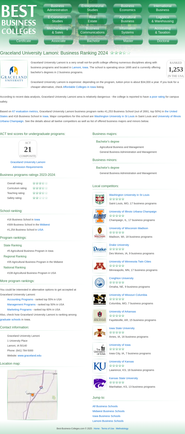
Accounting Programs (20, 299)
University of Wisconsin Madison (128, 228)
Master (128, 41)
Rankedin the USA (176, 69)
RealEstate (92, 19)
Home (97, 428)
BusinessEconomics (127, 8)
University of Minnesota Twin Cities (130, 261)
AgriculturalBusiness (127, 19)
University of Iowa (119, 344)
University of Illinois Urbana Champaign (133, 211)
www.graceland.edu (29, 355)
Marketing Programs (19, 309)
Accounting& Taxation (162, 30)
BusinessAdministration (57, 8)
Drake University (119, 244)
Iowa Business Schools (106, 416)
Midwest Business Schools (108, 411)
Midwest (45, 224)
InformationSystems (127, 30)
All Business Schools (105, 406)
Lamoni (76, 67)
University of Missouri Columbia (128, 294)
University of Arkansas (122, 311)
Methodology (122, 428)
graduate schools (10, 319)
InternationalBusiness (162, 8)
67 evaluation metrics (25, 111)
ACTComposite (28, 149)
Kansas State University (123, 378)
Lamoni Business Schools (108, 420)
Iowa (85, 67)
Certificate (23, 41)
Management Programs (21, 304)
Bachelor (93, 41)
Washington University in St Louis (114, 116)
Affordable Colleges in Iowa (79, 86)
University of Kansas (121, 361)
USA (40, 229)
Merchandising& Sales (57, 30)
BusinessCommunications (92, 30)
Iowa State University (122, 328)
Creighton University (121, 278)
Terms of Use (107, 428)
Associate (58, 41)
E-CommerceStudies (57, 19)
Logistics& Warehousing (163, 19)
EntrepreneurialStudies (92, 8)
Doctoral (163, 41)
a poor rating (157, 96)
